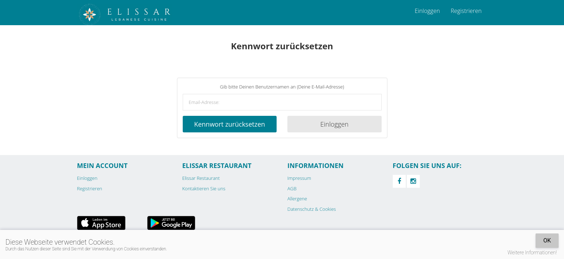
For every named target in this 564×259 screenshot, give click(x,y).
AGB (291, 188)
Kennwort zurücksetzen (229, 124)
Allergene (297, 198)
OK (547, 240)
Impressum (299, 178)
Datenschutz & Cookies (311, 209)
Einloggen (427, 11)
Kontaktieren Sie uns (204, 188)
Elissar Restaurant (201, 178)
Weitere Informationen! (532, 252)
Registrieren (466, 11)
